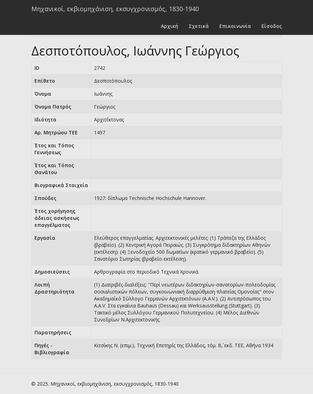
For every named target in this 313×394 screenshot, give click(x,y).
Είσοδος (271, 26)
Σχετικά (199, 26)
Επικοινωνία (235, 26)
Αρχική (169, 26)
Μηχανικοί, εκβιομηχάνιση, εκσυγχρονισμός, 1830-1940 (115, 9)
